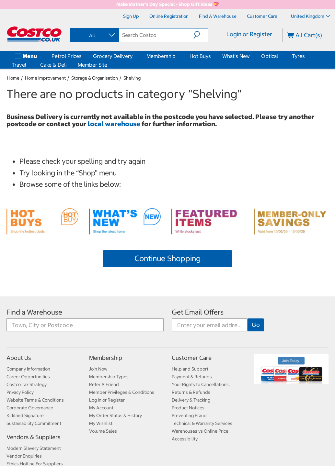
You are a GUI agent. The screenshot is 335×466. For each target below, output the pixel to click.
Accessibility (185, 439)
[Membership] (177, 56)
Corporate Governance (29, 408)
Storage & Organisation (94, 78)
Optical (269, 56)
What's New (236, 56)
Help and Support (190, 369)
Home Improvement (45, 78)
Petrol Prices (67, 56)
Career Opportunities (28, 377)
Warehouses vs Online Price (200, 431)
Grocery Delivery (113, 56)
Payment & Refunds (192, 377)
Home (13, 78)
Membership (161, 56)
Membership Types (109, 377)
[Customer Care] (262, 16)
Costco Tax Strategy (26, 384)
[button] (200, 34)
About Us (18, 357)
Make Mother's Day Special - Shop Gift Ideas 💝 (167, 4)
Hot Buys (200, 56)
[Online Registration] (169, 16)
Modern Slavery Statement (33, 448)
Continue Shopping (167, 258)
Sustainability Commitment (33, 423)
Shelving (132, 78)
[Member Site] (108, 64)
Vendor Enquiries (24, 456)
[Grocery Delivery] (134, 56)
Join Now (98, 369)
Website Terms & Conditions (35, 400)
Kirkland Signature (25, 415)
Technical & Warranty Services (202, 423)
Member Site (92, 64)
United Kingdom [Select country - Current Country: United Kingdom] (310, 16)
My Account (101, 408)
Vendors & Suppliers (33, 437)
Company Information (28, 369)
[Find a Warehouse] (218, 16)
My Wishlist (100, 423)
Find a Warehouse (34, 312)
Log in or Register (107, 400)
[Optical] (279, 56)
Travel (19, 64)
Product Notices (188, 408)
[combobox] (94, 35)
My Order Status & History (115, 415)
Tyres (298, 56)
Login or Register (249, 34)
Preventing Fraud (189, 415)
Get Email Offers (198, 312)
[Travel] (27, 64)
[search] (156, 34)
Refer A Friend (104, 384)
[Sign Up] (131, 16)
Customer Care (192, 357)
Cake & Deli (53, 64)
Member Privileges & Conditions (121, 392)
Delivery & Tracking (191, 400)
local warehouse (115, 124)
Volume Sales (103, 431)
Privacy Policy (20, 392)
